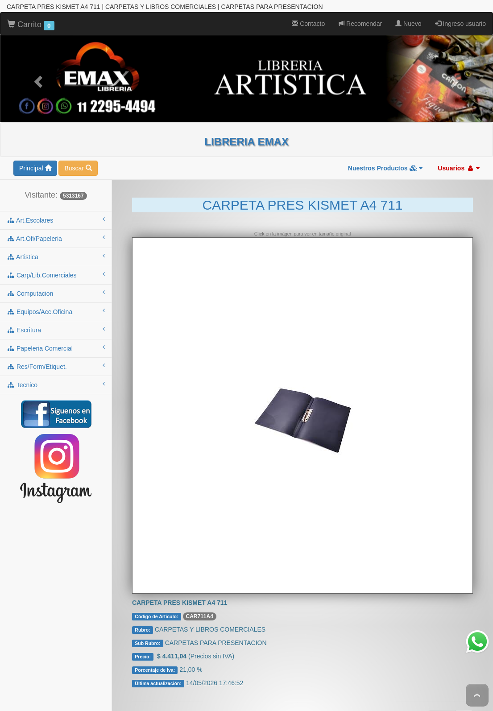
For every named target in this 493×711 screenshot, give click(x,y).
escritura (56, 314)
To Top (477, 695)
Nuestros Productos (385, 153)
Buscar (77, 153)
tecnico (56, 369)
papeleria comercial (56, 333)
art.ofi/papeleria (56, 223)
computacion (56, 278)
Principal (35, 153)
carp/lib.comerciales (56, 260)
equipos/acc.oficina (56, 296)
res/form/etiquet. (56, 351)
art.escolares (56, 205)
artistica (56, 241)
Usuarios (459, 153)
